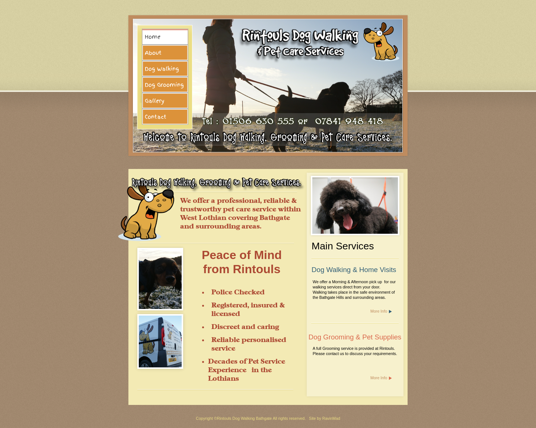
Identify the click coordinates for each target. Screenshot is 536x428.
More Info (378, 311)
